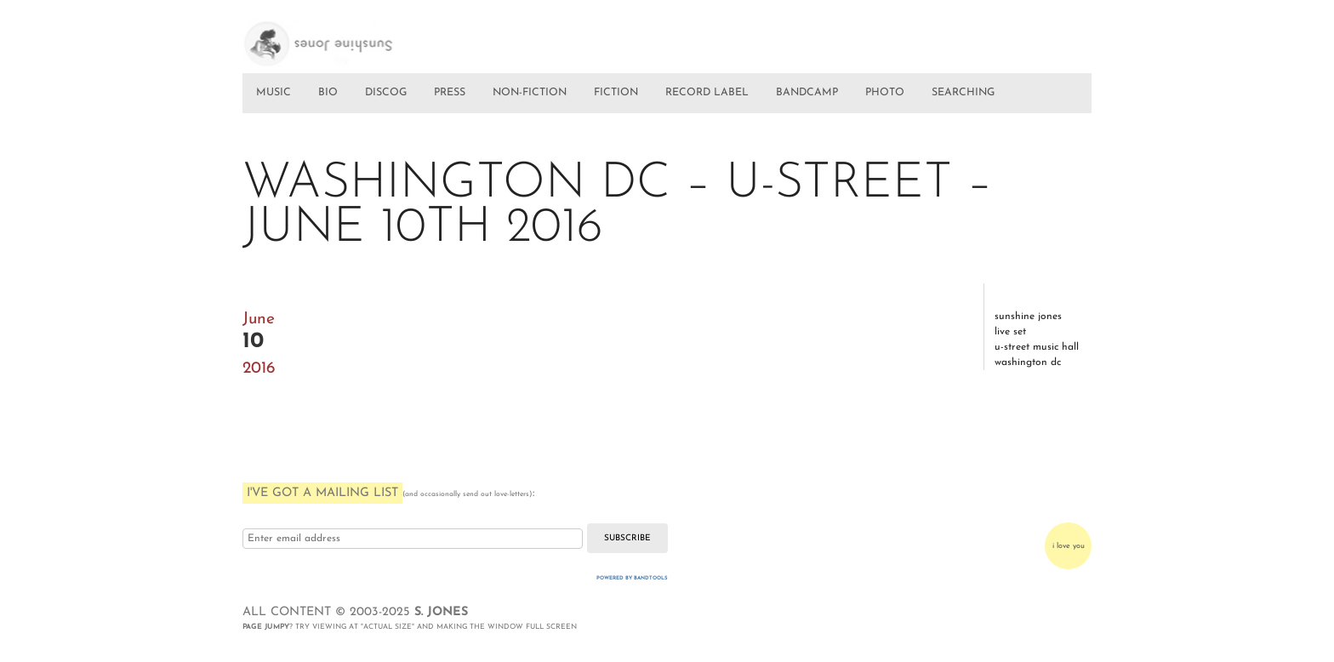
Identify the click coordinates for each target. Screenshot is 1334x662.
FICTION (616, 93)
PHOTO (884, 93)
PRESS (449, 93)
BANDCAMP (807, 93)
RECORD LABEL (707, 93)
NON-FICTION (530, 93)
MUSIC (273, 93)
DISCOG (386, 93)
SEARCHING (963, 93)
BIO (328, 93)
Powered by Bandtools (632, 578)
